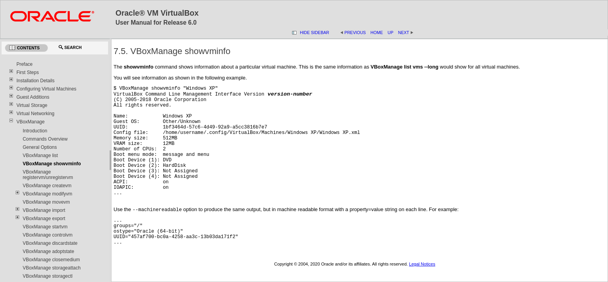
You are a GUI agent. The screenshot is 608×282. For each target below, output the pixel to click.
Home (376, 32)
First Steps (27, 72)
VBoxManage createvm (47, 185)
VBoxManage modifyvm (47, 194)
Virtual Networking (35, 113)
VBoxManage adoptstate (48, 251)
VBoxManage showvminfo (52, 163)
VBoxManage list (40, 155)
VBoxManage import (44, 210)
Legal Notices (422, 266)
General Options (40, 147)
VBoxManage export (44, 218)
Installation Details (35, 80)
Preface (24, 64)
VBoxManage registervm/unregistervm (48, 174)
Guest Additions (32, 97)
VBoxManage (30, 122)
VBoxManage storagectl (47, 276)
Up (390, 32)
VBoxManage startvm (45, 227)
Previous (355, 32)
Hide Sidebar (314, 32)
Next (406, 32)
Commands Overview (45, 139)
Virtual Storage (31, 105)
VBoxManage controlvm (47, 235)
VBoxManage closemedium (51, 259)
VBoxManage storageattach (52, 268)
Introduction (35, 131)
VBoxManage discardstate (50, 243)
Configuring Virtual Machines (46, 89)
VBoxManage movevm (46, 202)
